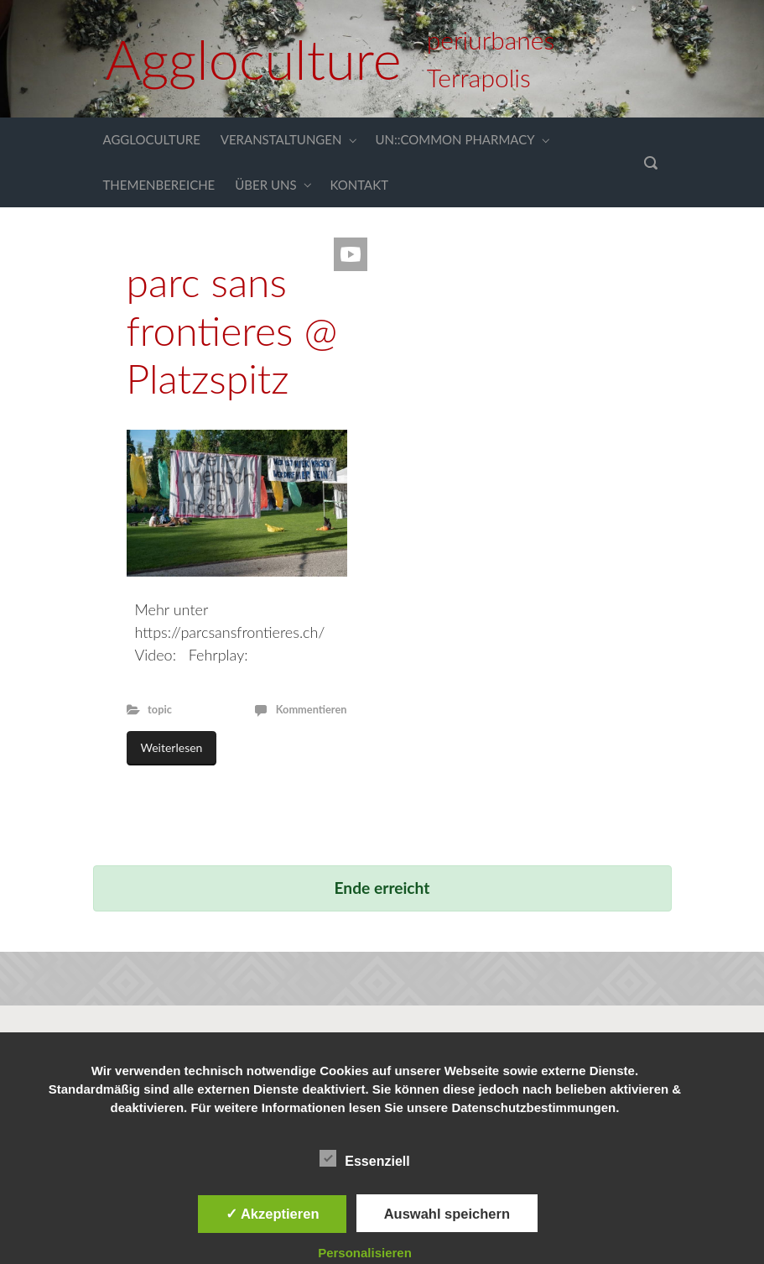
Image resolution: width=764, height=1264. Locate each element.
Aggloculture (254, 58)
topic (160, 709)
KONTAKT (359, 184)
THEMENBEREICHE (159, 184)
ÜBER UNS (265, 184)
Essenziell (364, 1158)
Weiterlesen (172, 747)
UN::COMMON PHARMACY (454, 139)
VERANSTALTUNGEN (281, 139)
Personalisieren (365, 1253)
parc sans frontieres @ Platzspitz (232, 330)
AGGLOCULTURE (151, 139)
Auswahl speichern (447, 1213)
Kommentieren (311, 709)
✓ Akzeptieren (273, 1213)
